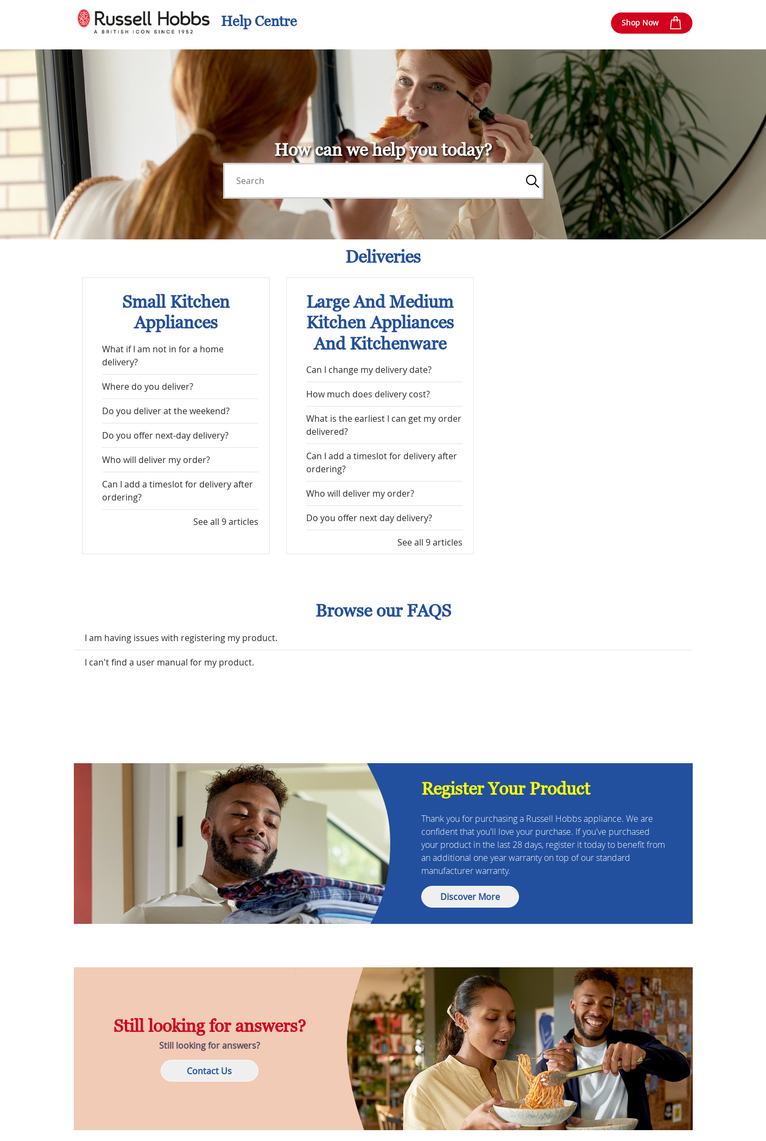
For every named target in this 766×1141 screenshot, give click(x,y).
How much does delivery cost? (368, 394)
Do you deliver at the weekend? (166, 411)
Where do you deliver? (147, 386)
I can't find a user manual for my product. (169, 662)
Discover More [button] (470, 897)
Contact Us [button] (209, 1071)
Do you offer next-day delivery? (165, 435)
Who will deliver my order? (156, 460)
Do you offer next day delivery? (369, 518)
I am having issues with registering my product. (181, 638)
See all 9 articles (225, 522)
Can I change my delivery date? (369, 370)
